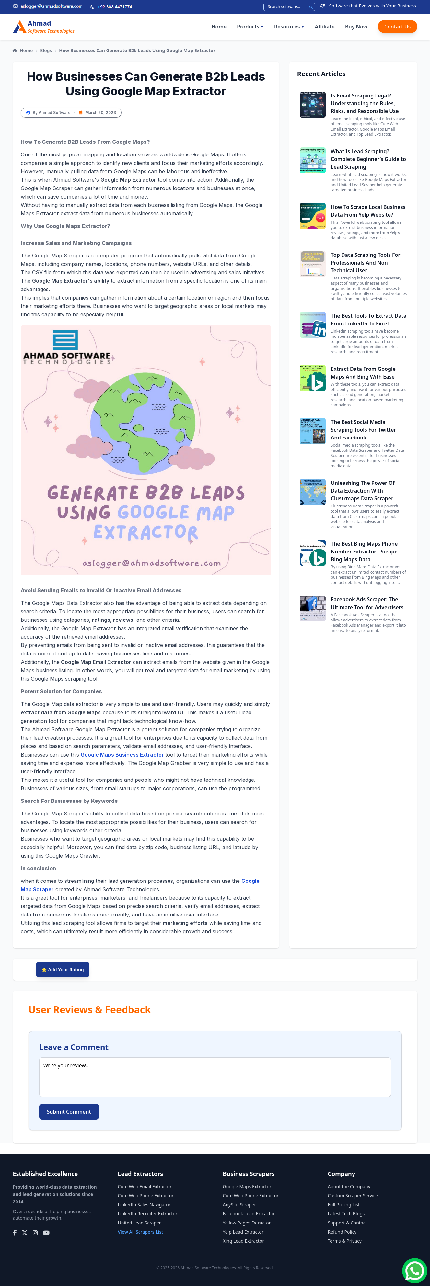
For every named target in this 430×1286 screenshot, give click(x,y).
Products (250, 26)
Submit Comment (69, 1111)
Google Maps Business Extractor (123, 754)
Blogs (46, 50)
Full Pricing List (344, 1204)
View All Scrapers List (140, 1232)
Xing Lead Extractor (243, 1241)
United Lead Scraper (139, 1223)
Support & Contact (347, 1223)
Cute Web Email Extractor (145, 1186)
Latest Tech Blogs (346, 1214)
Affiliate (324, 26)
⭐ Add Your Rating (62, 969)
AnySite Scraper (239, 1204)
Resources (289, 26)
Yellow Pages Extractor (247, 1223)
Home (219, 26)
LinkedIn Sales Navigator (144, 1204)
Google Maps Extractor (247, 1186)
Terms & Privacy (345, 1241)
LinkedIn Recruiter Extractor (148, 1214)
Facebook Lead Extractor (249, 1214)
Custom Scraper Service (353, 1195)
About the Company (349, 1186)
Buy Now (356, 26)
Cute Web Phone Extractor (146, 1195)
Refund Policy (342, 1232)
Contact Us (397, 26)
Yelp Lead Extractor (243, 1232)
